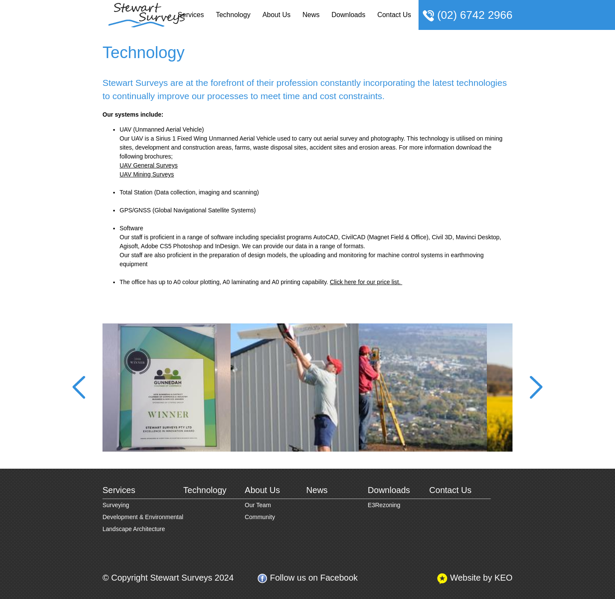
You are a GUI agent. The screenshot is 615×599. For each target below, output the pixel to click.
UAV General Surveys (149, 165)
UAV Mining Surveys (147, 174)
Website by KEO (474, 578)
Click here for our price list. (366, 282)
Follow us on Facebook (307, 578)
